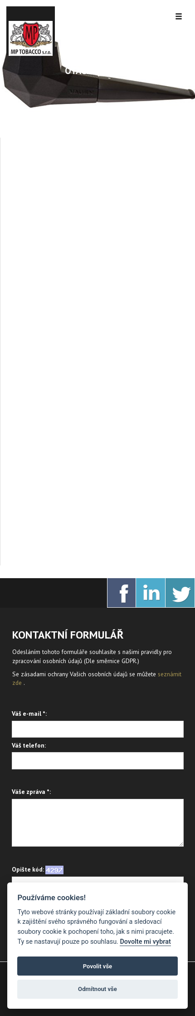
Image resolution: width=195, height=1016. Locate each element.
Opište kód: (37, 869)
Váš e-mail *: (29, 713)
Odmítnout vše (97, 989)
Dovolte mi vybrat (145, 942)
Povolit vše (97, 966)
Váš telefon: (29, 745)
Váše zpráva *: (31, 792)
